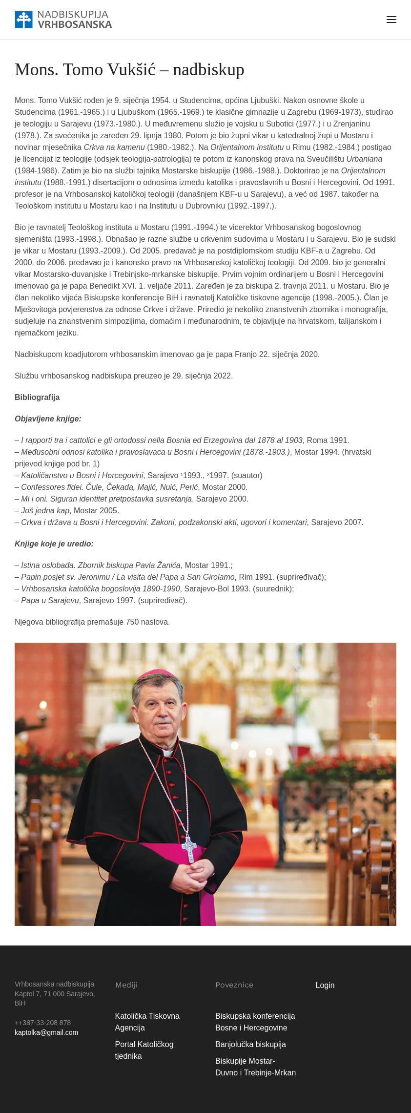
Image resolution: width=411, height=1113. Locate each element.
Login (325, 985)
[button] (391, 19)
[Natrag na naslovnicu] (63, 19)
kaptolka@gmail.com (46, 1032)
